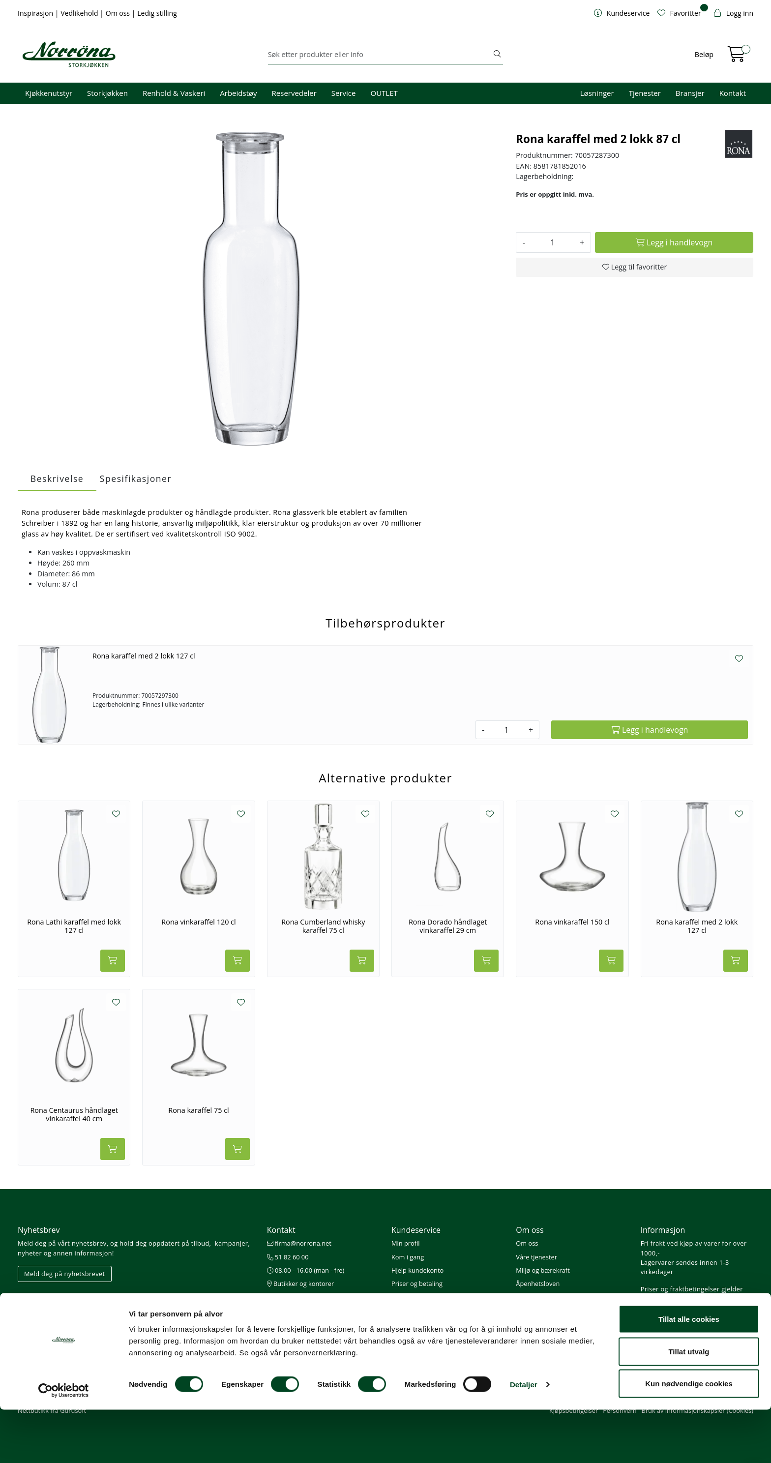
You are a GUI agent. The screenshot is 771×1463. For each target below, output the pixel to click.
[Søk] (380, 54)
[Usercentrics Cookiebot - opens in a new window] (64, 1443)
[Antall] (552, 242)
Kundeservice (416, 1229)
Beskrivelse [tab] (57, 478)
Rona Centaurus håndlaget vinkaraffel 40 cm (74, 1114)
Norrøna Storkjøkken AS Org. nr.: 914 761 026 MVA (307, 1301)
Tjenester (645, 93)
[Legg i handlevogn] (674, 242)
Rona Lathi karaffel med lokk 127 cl (74, 926)
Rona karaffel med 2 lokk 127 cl (143, 655)
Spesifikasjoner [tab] (136, 478)
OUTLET (383, 93)
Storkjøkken (107, 93)
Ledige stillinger (539, 1296)
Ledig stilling (157, 13)
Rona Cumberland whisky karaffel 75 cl (323, 926)
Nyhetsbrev (39, 1229)
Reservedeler (294, 93)
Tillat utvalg (688, 1405)
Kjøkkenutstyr (48, 93)
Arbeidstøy (238, 93)
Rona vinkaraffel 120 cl (198, 922)
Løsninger (597, 93)
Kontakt (732, 93)
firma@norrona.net (299, 1243)
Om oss (119, 13)
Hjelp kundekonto (417, 1270)
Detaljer (523, 1437)
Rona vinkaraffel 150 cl (572, 922)
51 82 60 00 (288, 1257)
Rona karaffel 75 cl (198, 1110)
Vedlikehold (80, 13)
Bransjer (690, 93)
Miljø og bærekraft (542, 1270)
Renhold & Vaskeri (174, 93)
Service (343, 93)
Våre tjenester (536, 1257)
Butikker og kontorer (300, 1283)
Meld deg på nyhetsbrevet (64, 1273)
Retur (399, 1310)
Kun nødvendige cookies (689, 1437)
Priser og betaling (417, 1283)
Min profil (405, 1243)
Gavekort (404, 1323)
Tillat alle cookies (688, 1372)
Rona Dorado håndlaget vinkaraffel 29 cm (448, 926)
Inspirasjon (36, 13)
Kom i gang (407, 1257)
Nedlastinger (410, 1337)
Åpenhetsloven (538, 1283)
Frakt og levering (415, 1296)
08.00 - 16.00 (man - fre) (306, 1270)
